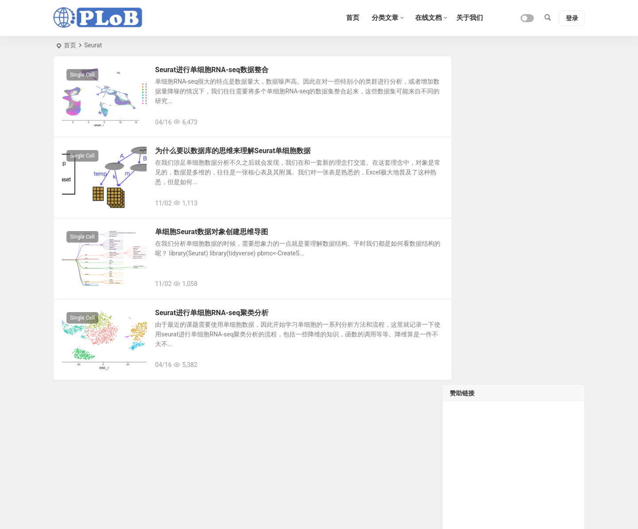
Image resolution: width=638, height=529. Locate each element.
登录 (572, 18)
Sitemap (435, 511)
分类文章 (385, 18)
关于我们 (469, 18)
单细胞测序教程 (521, 291)
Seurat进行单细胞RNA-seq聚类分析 (216, 322)
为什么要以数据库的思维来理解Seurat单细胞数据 (237, 154)
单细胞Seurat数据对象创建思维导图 (216, 238)
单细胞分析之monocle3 (532, 371)
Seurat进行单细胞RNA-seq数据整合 (216, 70)
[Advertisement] (513, 150)
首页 (70, 45)
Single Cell (82, 75)
